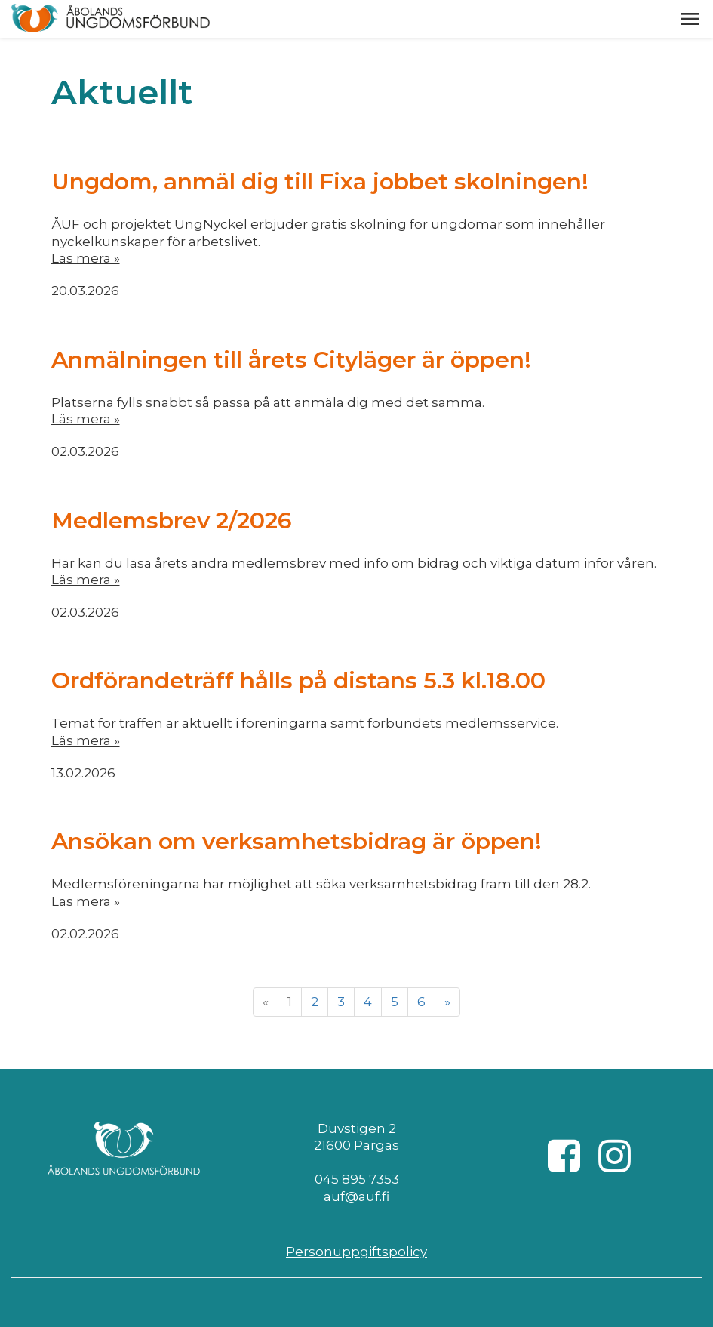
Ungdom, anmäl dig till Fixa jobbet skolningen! (320, 182)
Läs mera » (85, 258)
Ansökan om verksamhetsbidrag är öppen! (296, 841)
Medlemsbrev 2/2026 (171, 520)
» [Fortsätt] (447, 1001)
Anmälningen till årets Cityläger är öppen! (291, 360)
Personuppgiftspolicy (356, 1251)
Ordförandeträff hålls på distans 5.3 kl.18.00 (298, 680)
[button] (690, 19)
